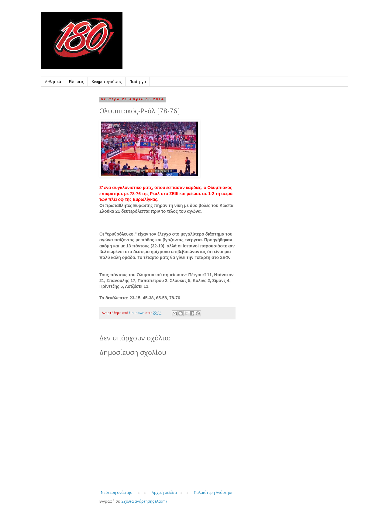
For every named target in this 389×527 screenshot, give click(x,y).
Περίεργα (137, 81)
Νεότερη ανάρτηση (118, 492)
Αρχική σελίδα (164, 492)
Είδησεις (76, 81)
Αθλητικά (53, 81)
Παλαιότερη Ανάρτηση (213, 492)
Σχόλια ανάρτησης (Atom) (144, 501)
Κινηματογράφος (107, 81)
